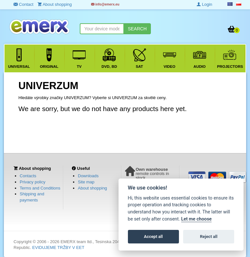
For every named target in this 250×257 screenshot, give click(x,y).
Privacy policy (32, 182)
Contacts (28, 175)
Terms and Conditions (40, 188)
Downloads (88, 175)
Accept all (153, 236)
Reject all (208, 236)
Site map (86, 182)
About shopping (92, 188)
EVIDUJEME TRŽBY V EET (58, 247)
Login (204, 4)
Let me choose (196, 219)
